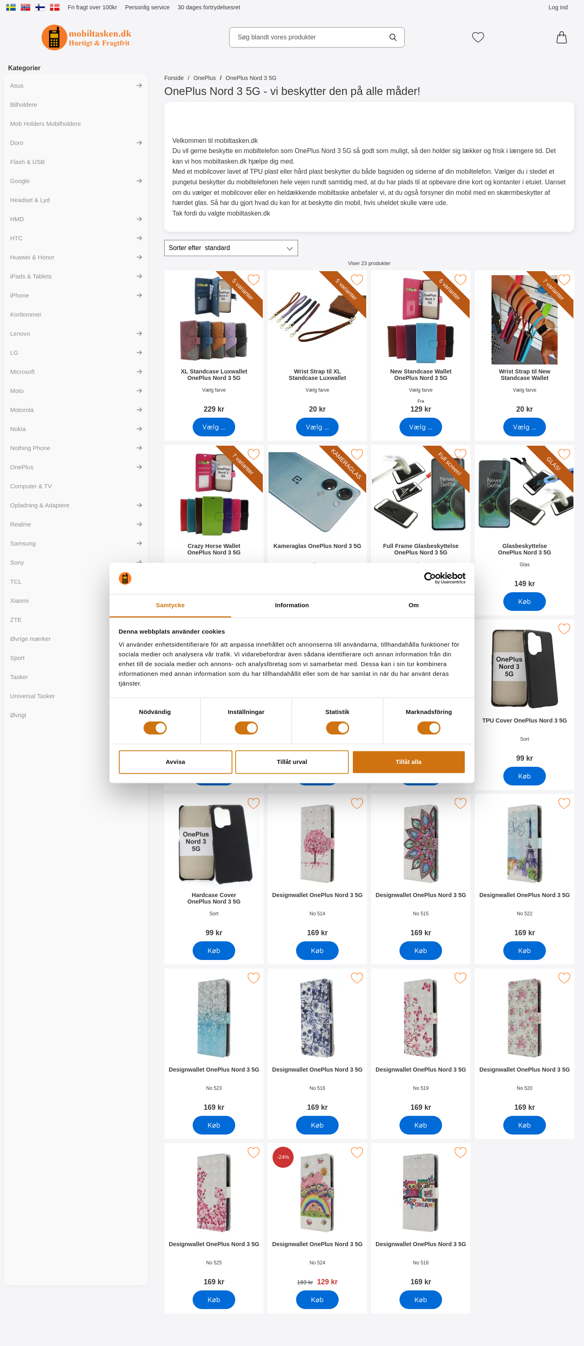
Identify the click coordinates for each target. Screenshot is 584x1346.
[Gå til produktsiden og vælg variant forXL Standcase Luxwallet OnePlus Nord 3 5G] (214, 427)
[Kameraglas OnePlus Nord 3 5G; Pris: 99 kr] (317, 519)
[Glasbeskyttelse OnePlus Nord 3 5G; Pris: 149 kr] (524, 519)
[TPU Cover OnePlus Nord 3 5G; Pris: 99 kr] (524, 693)
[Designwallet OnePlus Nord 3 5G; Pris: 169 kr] (317, 868)
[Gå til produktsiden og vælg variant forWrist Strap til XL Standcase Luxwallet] (317, 427)
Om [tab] (413, 605)
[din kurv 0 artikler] (564, 37)
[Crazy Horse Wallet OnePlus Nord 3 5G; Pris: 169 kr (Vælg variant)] (214, 519)
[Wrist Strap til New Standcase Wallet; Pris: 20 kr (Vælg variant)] (524, 344)
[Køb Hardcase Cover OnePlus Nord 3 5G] (214, 950)
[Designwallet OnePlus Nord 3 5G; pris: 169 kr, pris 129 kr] (317, 1217)
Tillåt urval (292, 761)
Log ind (558, 7)
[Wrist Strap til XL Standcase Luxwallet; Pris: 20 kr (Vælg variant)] (317, 344)
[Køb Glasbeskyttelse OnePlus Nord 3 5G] (524, 601)
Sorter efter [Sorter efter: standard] (199, 248)
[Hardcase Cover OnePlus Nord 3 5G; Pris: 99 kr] (214, 868)
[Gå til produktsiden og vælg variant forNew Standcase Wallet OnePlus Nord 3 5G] (420, 427)
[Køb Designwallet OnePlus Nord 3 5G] (317, 950)
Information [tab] (292, 605)
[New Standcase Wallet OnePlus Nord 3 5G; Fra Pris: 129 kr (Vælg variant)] (421, 344)
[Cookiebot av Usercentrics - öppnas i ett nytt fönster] (430, 578)
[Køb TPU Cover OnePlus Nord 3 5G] (524, 776)
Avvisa (175, 761)
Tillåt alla (409, 761)
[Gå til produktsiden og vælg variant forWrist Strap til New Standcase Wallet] (524, 427)
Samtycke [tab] (170, 605)
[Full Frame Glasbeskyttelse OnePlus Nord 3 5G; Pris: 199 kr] (421, 519)
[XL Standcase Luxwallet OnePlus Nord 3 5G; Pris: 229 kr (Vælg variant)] (214, 344)
